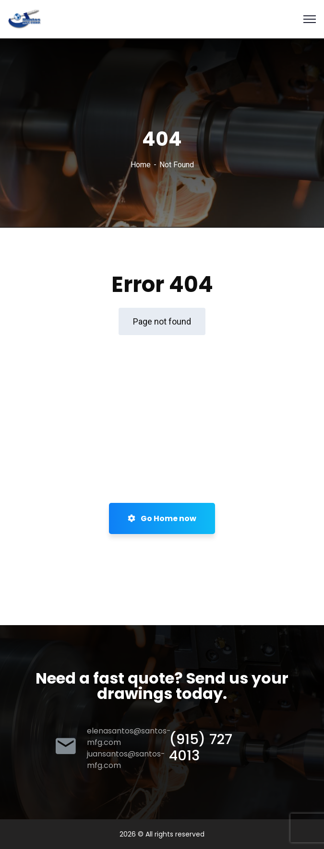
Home (141, 164)
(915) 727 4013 (200, 747)
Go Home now (162, 518)
